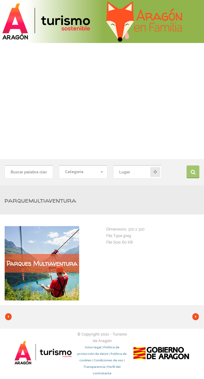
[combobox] (83, 172)
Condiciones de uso (108, 360)
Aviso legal (93, 347)
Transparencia (94, 367)
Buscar (193, 171)
